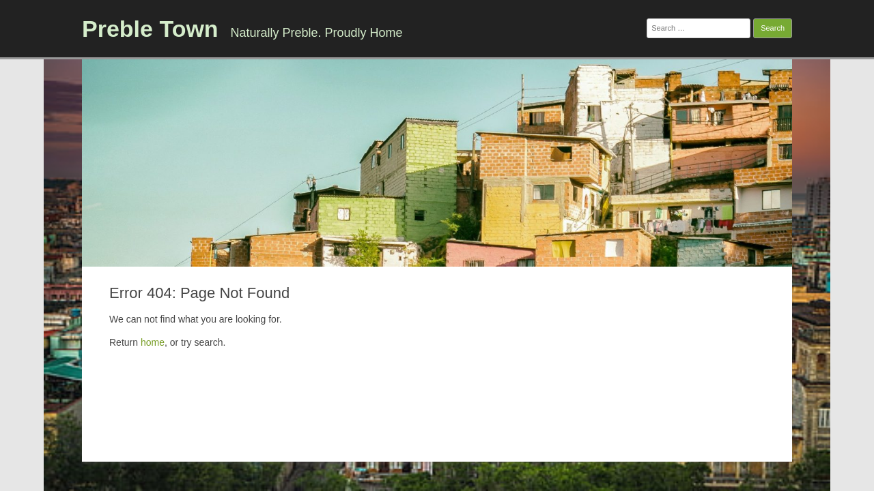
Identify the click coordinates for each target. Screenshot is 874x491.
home (153, 342)
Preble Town (150, 29)
